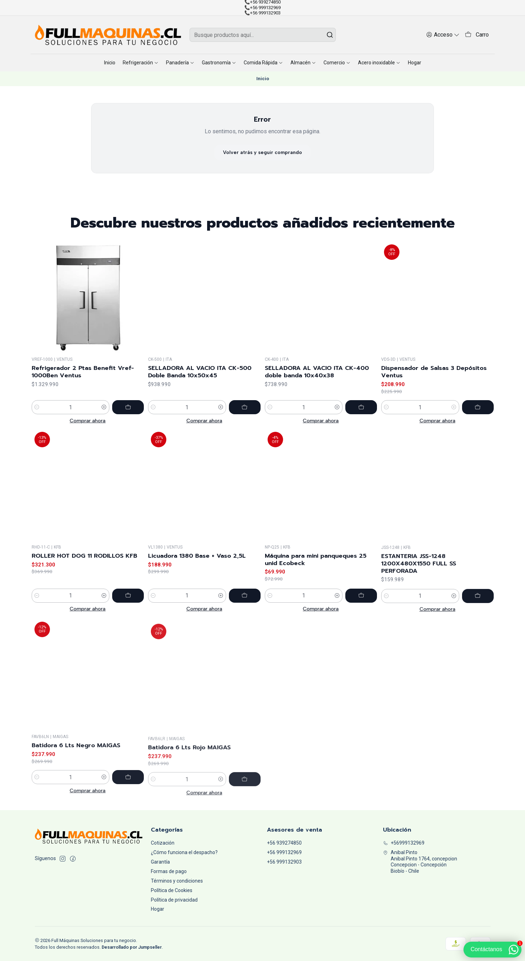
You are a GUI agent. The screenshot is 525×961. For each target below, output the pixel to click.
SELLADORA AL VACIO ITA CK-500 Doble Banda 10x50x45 (199, 396)
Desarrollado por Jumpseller (132, 947)
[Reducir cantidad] (37, 422)
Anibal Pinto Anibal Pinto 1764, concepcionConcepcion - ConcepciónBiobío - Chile (420, 862)
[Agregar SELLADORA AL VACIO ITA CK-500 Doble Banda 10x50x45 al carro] (245, 431)
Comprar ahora (87, 436)
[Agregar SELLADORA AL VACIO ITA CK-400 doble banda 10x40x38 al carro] (361, 440)
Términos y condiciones (177, 881)
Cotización (162, 843)
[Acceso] (442, 34)
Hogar (157, 909)
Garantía (160, 862)
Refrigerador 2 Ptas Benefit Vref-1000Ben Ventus (83, 387)
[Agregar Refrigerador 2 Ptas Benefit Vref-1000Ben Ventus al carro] (128, 422)
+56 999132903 (284, 862)
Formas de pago (169, 871)
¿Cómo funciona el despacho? (184, 852)
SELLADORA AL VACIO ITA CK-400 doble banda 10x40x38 (317, 404)
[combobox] (263, 35)
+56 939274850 (284, 843)
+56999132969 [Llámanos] (403, 843)
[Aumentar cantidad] (104, 422)
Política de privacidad (174, 900)
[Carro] (476, 35)
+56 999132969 (284, 852)
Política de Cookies (171, 890)
